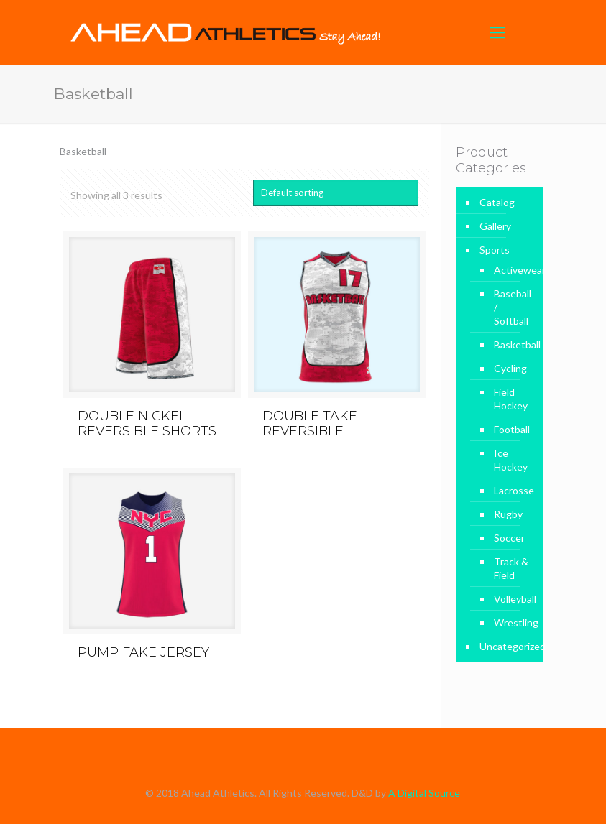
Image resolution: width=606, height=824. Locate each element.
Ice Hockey (511, 460)
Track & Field (511, 568)
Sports (494, 250)
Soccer (509, 538)
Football (511, 429)
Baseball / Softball (511, 307)
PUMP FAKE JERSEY (143, 652)
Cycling (510, 368)
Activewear (511, 270)
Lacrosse (511, 490)
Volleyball (511, 599)
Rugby (508, 514)
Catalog (497, 202)
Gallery (495, 226)
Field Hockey (511, 399)
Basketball (511, 344)
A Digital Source (424, 793)
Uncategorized (507, 646)
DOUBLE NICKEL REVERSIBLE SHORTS (147, 423)
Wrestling (511, 622)
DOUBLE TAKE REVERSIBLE (309, 423)
